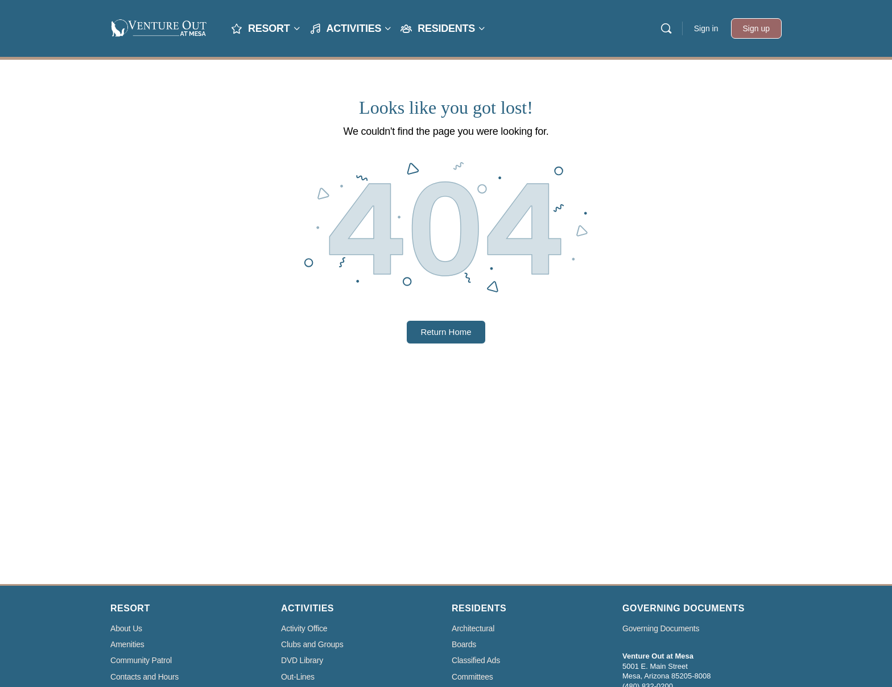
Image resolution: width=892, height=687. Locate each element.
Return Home (445, 332)
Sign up (756, 28)
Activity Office (304, 628)
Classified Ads (476, 660)
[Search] (666, 28)
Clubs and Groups (312, 644)
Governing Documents (660, 628)
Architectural (473, 628)
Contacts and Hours (144, 677)
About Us (126, 628)
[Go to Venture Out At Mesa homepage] (158, 27)
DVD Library (302, 660)
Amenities (127, 644)
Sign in (706, 28)
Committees (472, 677)
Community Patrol (141, 660)
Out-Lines (298, 677)
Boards (464, 644)
